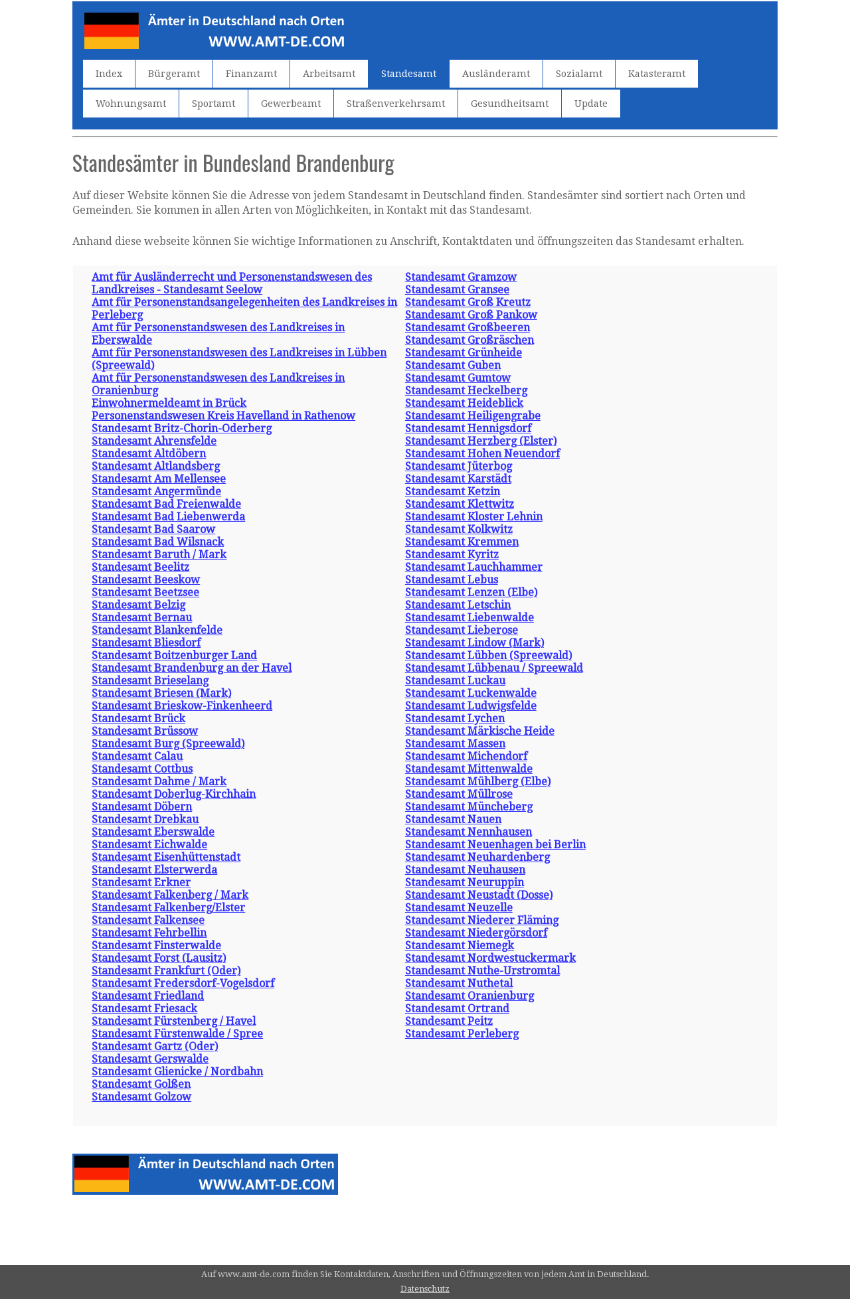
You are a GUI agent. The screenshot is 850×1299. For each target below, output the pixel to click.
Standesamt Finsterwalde (156, 945)
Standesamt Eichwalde (149, 844)
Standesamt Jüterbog (458, 466)
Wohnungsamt (131, 103)
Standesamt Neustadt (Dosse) (478, 895)
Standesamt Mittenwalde (469, 769)
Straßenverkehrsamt (396, 103)
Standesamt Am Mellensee (159, 479)
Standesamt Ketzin (452, 491)
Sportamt (213, 103)
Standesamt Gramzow (461, 277)
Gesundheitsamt (510, 103)
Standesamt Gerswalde (150, 1059)
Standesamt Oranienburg (469, 996)
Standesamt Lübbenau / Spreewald (494, 668)
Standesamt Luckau (455, 680)
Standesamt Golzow (141, 1097)
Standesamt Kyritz (452, 554)
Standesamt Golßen (141, 1084)
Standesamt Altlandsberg (156, 466)
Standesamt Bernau (142, 617)
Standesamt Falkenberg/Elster (168, 907)
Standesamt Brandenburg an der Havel (192, 668)
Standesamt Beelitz (140, 567)
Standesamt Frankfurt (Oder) (166, 970)
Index (109, 73)
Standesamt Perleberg (462, 1034)
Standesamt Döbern (142, 807)
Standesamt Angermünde (156, 491)
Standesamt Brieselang (150, 680)
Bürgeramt (174, 73)
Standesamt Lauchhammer (474, 567)
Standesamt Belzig (138, 605)
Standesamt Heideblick (464, 403)
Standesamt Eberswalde (153, 832)
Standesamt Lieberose (461, 630)
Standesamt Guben (453, 365)
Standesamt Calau (137, 756)
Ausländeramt (496, 73)
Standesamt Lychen (455, 718)
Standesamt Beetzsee (145, 592)
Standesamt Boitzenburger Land (174, 655)
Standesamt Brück (138, 718)
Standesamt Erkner (141, 882)
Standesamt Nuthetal (459, 983)
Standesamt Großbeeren (467, 327)
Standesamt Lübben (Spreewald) (488, 655)
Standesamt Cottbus (142, 769)
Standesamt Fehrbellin (149, 933)
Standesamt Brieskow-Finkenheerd (182, 706)
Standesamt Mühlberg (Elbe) (478, 781)
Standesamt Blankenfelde (157, 630)
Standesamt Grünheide (463, 352)
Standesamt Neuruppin (464, 882)
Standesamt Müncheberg (469, 807)
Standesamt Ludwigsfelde (471, 706)
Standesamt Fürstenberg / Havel (174, 1021)
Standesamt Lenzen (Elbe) (471, 592)
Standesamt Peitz (449, 1021)
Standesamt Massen (455, 743)
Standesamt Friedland (148, 996)
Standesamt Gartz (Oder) (155, 1046)
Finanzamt (251, 73)
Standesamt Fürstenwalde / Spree (177, 1034)
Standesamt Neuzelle (459, 907)
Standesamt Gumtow (458, 378)
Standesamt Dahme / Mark (159, 781)
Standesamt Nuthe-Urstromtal (482, 970)
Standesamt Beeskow (146, 579)
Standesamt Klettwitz (459, 504)
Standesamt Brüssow (145, 731)
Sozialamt (579, 73)
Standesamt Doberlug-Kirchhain (174, 794)
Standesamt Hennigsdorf (468, 428)
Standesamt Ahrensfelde (154, 441)
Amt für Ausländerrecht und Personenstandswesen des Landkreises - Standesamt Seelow (232, 283)
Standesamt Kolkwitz (459, 529)
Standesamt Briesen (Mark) (161, 693)
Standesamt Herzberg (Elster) (480, 441)
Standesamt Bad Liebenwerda (168, 516)
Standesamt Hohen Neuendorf (482, 453)
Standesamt (408, 73)
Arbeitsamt (329, 73)
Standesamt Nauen (453, 819)
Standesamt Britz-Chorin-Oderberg (182, 428)
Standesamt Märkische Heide (479, 731)
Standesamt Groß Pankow (471, 315)
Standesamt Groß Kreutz (468, 302)
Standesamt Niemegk (459, 945)
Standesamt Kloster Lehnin (474, 516)
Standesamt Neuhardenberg (477, 857)
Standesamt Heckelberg (466, 390)
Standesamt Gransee (457, 289)
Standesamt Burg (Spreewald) (168, 743)
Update (591, 103)
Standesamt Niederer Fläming (481, 920)
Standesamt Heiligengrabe (473, 416)
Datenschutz (425, 1289)
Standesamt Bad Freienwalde (166, 504)
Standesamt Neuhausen (465, 870)
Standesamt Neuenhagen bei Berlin (495, 844)
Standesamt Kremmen (462, 542)
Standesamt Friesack (144, 1008)
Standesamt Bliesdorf (146, 643)
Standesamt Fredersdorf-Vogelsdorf (183, 983)
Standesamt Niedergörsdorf (476, 933)
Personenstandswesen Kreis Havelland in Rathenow (223, 416)
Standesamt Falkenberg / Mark (170, 895)
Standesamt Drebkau (145, 819)
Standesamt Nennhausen (468, 832)
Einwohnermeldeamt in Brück (169, 403)
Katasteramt (656, 73)
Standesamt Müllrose (459, 794)
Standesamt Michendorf (466, 756)
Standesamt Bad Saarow (153, 529)
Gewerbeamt (291, 103)
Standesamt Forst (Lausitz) (159, 958)
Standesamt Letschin (458, 605)
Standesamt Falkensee (148, 920)
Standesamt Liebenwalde (469, 617)
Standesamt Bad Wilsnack (158, 542)
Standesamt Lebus (451, 579)
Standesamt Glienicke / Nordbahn (177, 1071)
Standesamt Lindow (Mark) (474, 643)
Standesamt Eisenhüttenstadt (166, 857)
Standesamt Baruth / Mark (159, 554)
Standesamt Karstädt (458, 479)
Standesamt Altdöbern (149, 453)
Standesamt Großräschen (469, 340)
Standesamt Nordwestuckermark (490, 958)
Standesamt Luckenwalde (471, 693)
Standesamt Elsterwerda (154, 870)
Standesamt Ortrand (457, 1008)
